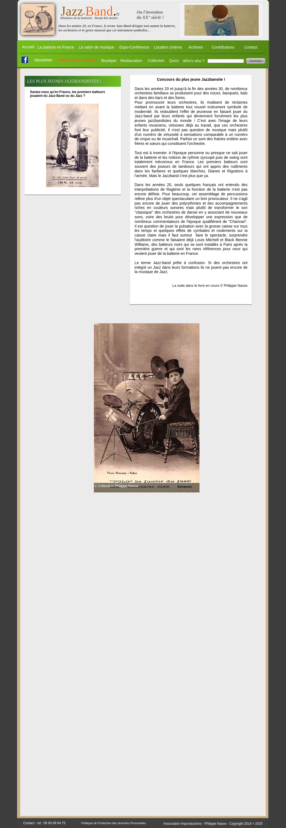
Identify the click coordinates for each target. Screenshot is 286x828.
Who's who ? (194, 61)
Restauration (131, 60)
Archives (195, 47)
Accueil (28, 47)
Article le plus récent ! (77, 60)
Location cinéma (168, 47)
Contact (250, 47)
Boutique (108, 60)
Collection (156, 60)
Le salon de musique (96, 47)
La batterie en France (56, 47)
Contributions (223, 47)
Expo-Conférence (134, 47)
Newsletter (43, 60)
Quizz (174, 60)
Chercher (255, 60)
